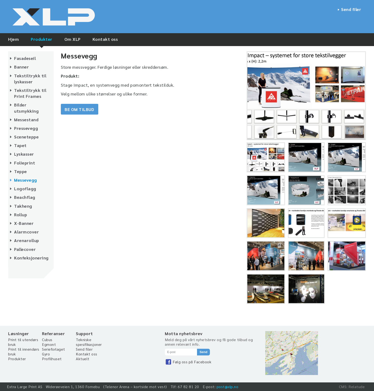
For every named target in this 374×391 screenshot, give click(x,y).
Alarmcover (26, 231)
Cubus (47, 339)
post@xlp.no (228, 386)
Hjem (13, 39)
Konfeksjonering (31, 257)
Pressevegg (26, 128)
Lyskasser (24, 154)
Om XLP (72, 39)
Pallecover (25, 249)
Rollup (20, 214)
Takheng (23, 206)
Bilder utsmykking (26, 107)
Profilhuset (52, 358)
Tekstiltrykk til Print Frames (30, 93)
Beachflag (24, 197)
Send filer (351, 9)
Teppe (20, 171)
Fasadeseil (25, 58)
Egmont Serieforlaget (53, 347)
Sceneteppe (26, 136)
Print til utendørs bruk (23, 342)
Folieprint (24, 162)
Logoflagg (25, 188)
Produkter (41, 39)
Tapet (20, 145)
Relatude (356, 386)
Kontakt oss (105, 39)
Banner (21, 66)
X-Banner (24, 223)
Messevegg (25, 180)
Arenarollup (26, 240)
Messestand (26, 119)
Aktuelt (82, 358)
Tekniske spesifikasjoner (89, 342)
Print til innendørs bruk (23, 351)
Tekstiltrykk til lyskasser (30, 78)
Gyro (46, 353)
